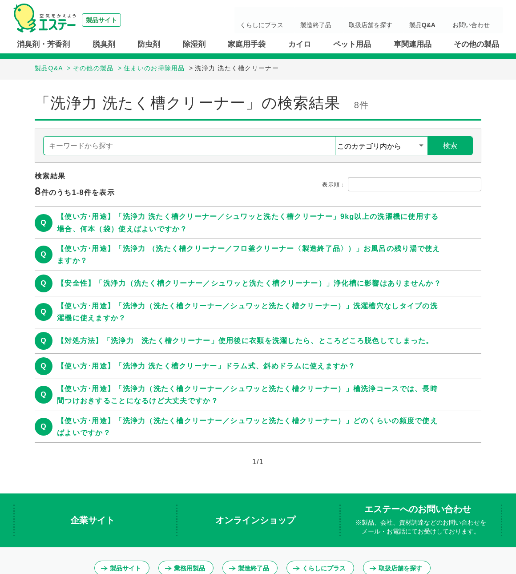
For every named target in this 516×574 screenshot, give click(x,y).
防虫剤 (148, 44)
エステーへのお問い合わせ (421, 520)
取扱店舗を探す (399, 20)
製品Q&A (440, 20)
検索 (450, 146)
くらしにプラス (312, 20)
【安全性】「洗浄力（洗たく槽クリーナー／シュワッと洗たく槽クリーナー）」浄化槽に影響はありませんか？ (249, 283)
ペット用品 (352, 44)
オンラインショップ (256, 520)
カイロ (299, 44)
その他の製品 (476, 44)
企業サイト (93, 520)
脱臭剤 (104, 44)
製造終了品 (355, 20)
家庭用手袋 (247, 44)
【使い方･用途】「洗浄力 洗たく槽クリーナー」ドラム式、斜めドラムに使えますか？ (206, 366)
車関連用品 (412, 44)
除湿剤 (194, 44)
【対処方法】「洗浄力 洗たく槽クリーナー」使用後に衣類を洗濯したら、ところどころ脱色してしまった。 (245, 340)
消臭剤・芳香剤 (43, 44)
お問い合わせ (477, 20)
